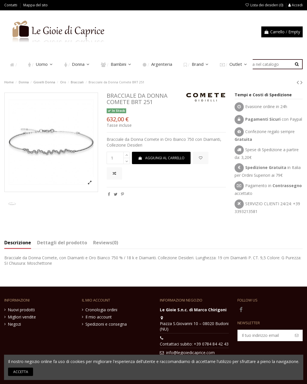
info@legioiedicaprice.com (190, 352)
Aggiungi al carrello (161, 157)
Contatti (11, 5)
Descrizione (17, 243)
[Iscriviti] (296, 335)
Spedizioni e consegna (106, 324)
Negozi (14, 324)
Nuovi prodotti (21, 309)
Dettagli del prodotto (62, 243)
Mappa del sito (35, 5)
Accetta (20, 371)
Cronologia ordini (101, 309)
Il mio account (98, 317)
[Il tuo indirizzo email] (264, 335)
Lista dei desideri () (264, 5)
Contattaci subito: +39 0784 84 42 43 (194, 344)
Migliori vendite (22, 317)
